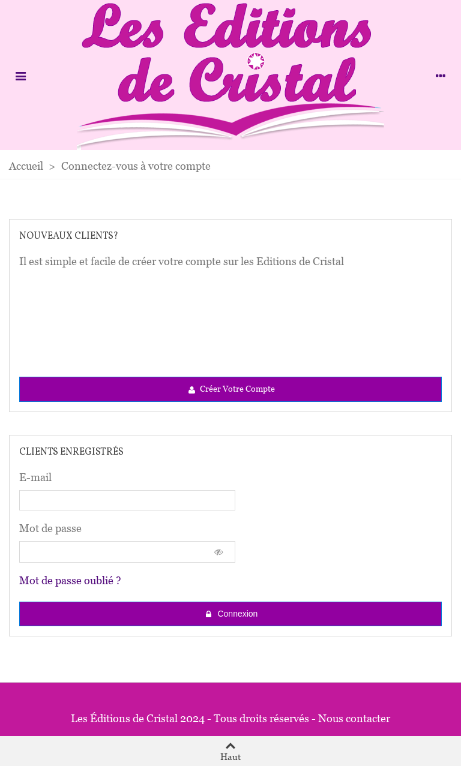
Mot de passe (50, 528)
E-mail (35, 477)
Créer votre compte (231, 389)
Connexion (231, 614)
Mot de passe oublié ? (70, 580)
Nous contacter (354, 718)
